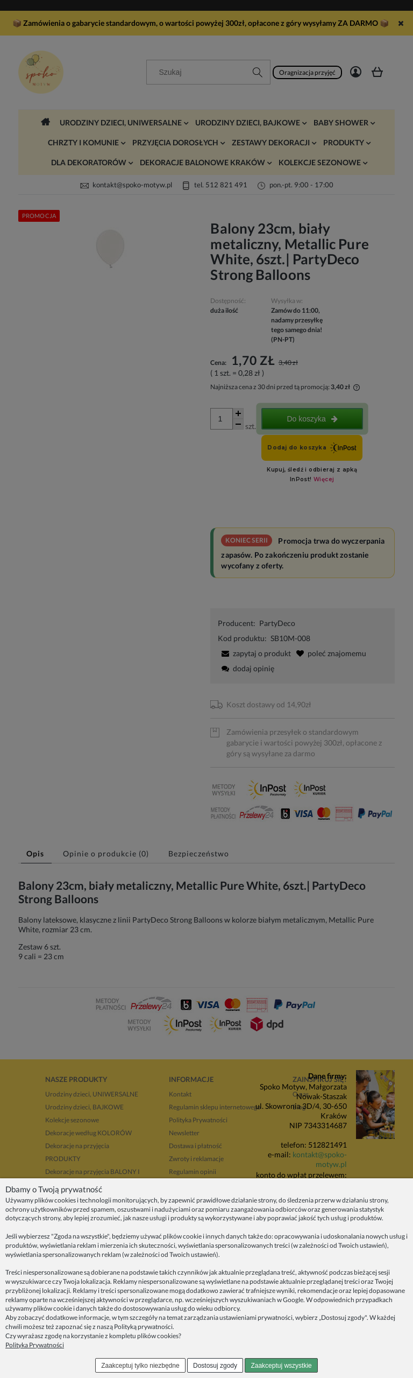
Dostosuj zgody (215, 1365)
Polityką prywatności (143, 1327)
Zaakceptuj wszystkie (281, 1365)
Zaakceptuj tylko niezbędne (140, 1365)
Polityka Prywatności (34, 1345)
